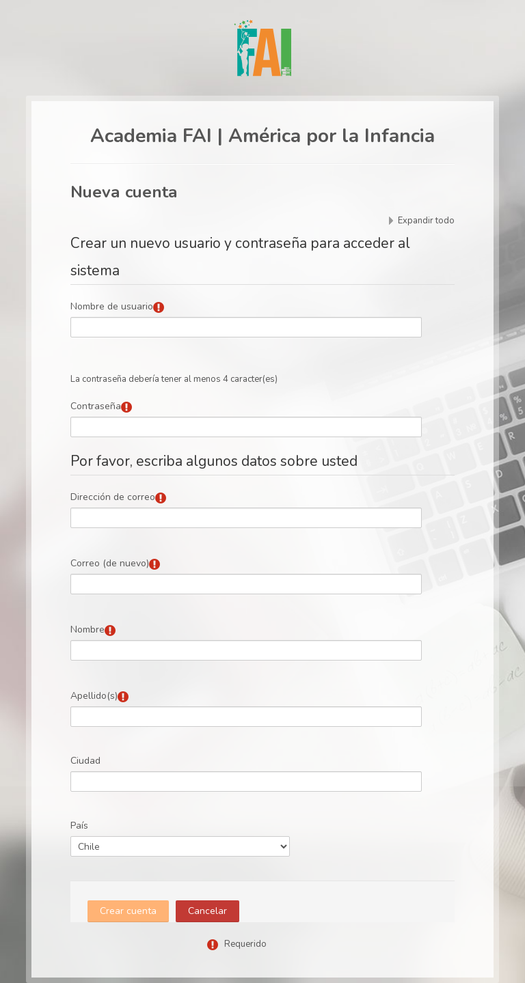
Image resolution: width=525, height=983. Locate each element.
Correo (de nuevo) (109, 563)
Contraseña (95, 406)
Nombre (87, 629)
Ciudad (85, 760)
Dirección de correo (112, 496)
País (79, 825)
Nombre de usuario (111, 306)
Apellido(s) (94, 695)
